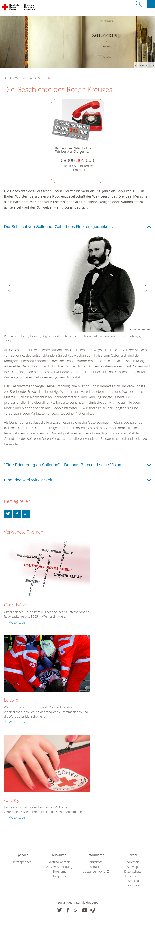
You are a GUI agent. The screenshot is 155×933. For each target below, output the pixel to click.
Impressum (132, 876)
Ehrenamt (59, 871)
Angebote (96, 862)
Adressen (132, 862)
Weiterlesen (17, 622)
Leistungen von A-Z (96, 871)
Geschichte (45, 78)
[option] (77, 290)
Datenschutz (132, 871)
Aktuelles (96, 867)
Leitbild (11, 700)
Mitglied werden (59, 862)
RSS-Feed (132, 881)
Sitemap (132, 867)
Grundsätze (15, 604)
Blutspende (59, 876)
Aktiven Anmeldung (59, 867)
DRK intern (132, 885)
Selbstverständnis (26, 78)
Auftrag (11, 800)
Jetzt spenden (22, 862)
